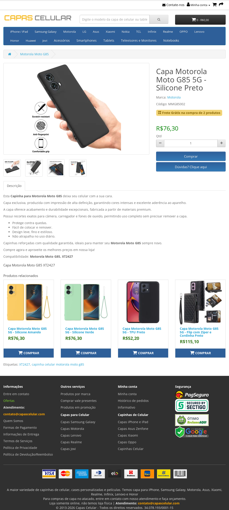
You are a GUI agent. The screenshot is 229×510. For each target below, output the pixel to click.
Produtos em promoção (78, 407)
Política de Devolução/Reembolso (28, 454)
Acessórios (62, 40)
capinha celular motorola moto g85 (58, 364)
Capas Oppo (127, 442)
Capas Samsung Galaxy (78, 422)
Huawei (31, 41)
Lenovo (199, 32)
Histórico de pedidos (133, 401)
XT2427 (24, 364)
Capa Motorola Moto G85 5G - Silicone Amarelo (27, 330)
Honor (14, 41)
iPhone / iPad (19, 32)
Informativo (126, 407)
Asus (96, 32)
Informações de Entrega (21, 434)
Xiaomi (110, 32)
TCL (138, 32)
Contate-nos (173, 5)
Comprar (191, 156)
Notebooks (171, 40)
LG (84, 32)
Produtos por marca (75, 394)
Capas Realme (71, 442)
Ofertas (9, 401)
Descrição (14, 186)
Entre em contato (16, 394)
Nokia (125, 32)
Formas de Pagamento (20, 427)
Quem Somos (13, 421)
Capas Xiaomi (128, 435)
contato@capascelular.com (24, 414)
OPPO (184, 32)
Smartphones (86, 40)
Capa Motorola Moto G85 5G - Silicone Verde (84, 330)
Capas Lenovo (71, 435)
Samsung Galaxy (46, 32)
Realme (168, 32)
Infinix (152, 32)
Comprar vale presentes (79, 401)
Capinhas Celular (131, 449)
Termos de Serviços (17, 441)
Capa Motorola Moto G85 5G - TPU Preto (142, 330)
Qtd (159, 136)
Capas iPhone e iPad (133, 422)
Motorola (69, 32)
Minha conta (198, 5)
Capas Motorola (72, 428)
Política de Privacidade (20, 448)
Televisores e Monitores (139, 40)
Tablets (108, 40)
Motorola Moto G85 (34, 54)
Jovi (44, 41)
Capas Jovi (68, 449)
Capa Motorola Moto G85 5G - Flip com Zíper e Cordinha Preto (199, 332)
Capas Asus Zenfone (133, 428)
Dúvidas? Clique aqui (191, 167)
